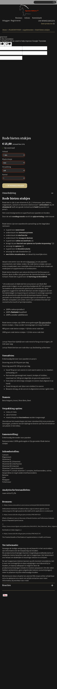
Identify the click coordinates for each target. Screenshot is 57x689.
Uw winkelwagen (46, 20)
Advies (27, 18)
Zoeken (53, 2)
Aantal (4, 174)
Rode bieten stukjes (42, 30)
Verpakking (6, 167)
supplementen (28, 30)
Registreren (16, 20)
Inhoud (5, 151)
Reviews (18, 18)
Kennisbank (37, 18)
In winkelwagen (15, 186)
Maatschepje (7, 159)
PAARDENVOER (14, 30)
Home (4, 30)
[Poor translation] (8, 44)
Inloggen (6, 20)
